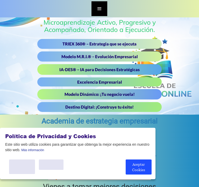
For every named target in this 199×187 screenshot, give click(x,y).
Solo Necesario (51, 164)
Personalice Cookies (22, 166)
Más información (32, 150)
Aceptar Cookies (138, 167)
